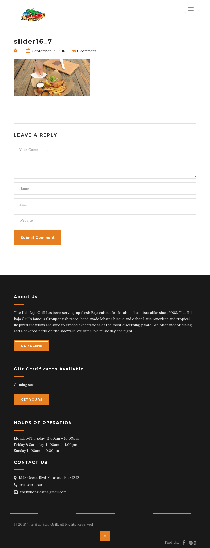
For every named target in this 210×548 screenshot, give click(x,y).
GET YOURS (31, 399)
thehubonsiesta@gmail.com (43, 492)
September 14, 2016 (45, 51)
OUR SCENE (31, 346)
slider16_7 (33, 41)
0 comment (86, 51)
